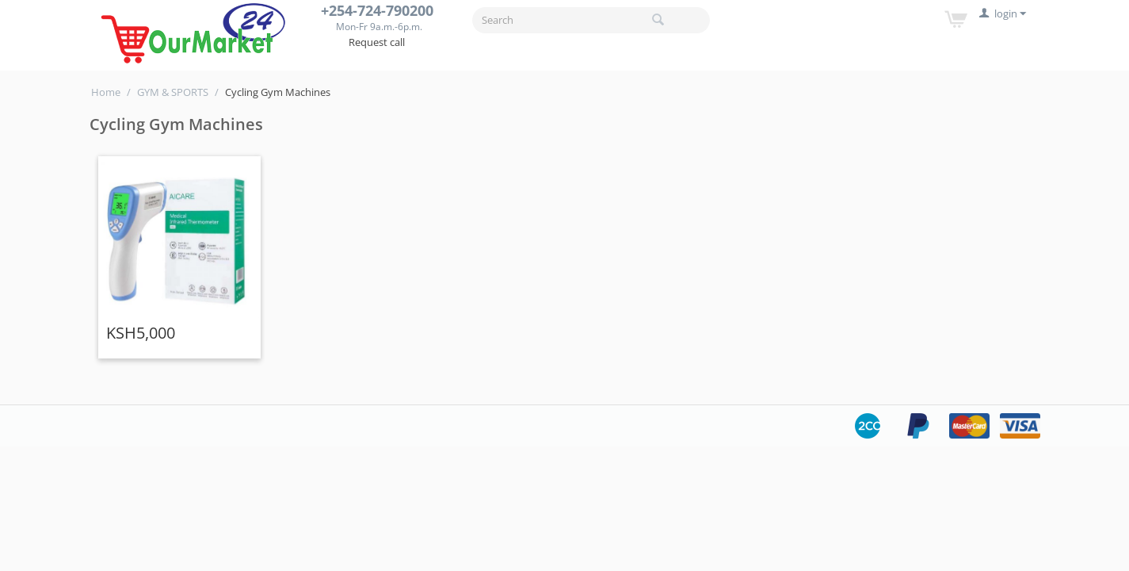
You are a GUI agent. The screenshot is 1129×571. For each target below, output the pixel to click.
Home (105, 92)
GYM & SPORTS (172, 92)
